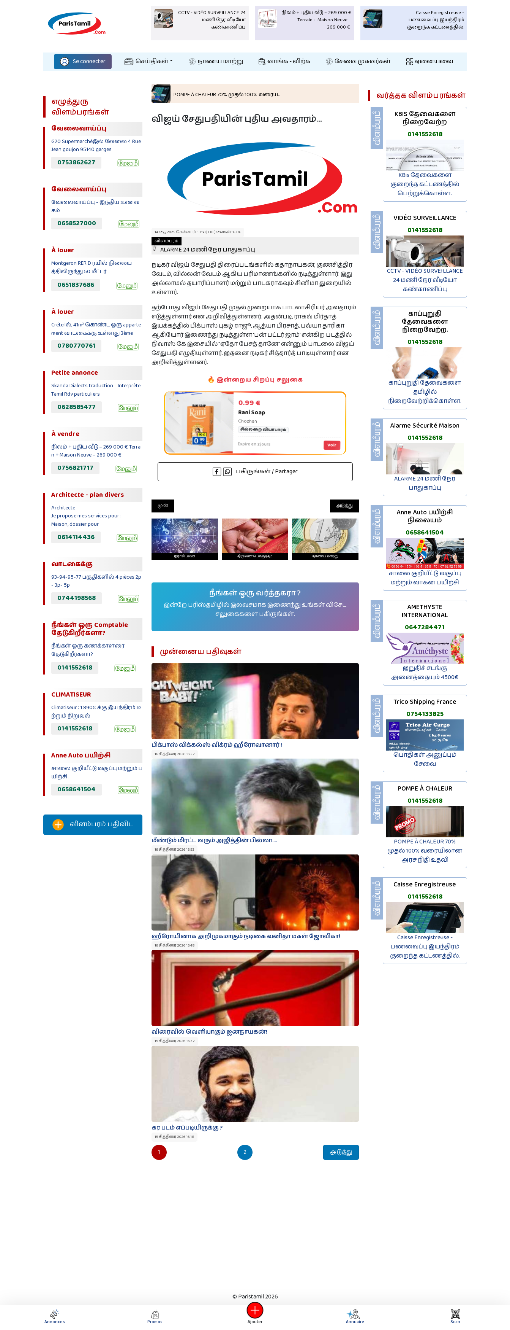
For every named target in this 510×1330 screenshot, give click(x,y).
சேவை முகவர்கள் (358, 61)
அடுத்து (344, 505)
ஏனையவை (429, 61)
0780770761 (76, 345)
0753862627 (76, 162)
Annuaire (355, 1317)
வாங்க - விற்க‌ (284, 61)
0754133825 (425, 714)
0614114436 (76, 537)
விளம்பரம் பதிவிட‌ (92, 824)
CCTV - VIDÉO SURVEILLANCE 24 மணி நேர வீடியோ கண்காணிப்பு (425, 280)
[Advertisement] (92, 967)
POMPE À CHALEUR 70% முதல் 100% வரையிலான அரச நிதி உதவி (424, 851)
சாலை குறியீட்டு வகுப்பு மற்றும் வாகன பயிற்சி (425, 578)
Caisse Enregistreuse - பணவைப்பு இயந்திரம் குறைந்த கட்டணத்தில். (425, 947)
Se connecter (83, 61)
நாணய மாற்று (216, 61)
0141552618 (74, 667)
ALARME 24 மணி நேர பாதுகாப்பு (203, 246)
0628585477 (76, 407)
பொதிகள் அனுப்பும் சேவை (424, 759)
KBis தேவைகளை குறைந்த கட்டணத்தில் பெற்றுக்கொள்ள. (424, 184)
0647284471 (425, 627)
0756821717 (75, 468)
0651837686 (75, 285)
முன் (163, 505)
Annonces (54, 1317)
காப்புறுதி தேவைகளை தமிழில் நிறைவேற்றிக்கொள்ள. (424, 392)
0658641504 (76, 789)
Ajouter (255, 1317)
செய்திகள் (146, 61)
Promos (155, 1317)
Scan (455, 1317)
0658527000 (76, 223)
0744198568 (76, 598)
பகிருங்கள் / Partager (255, 471)
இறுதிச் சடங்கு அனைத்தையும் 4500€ (424, 672)
